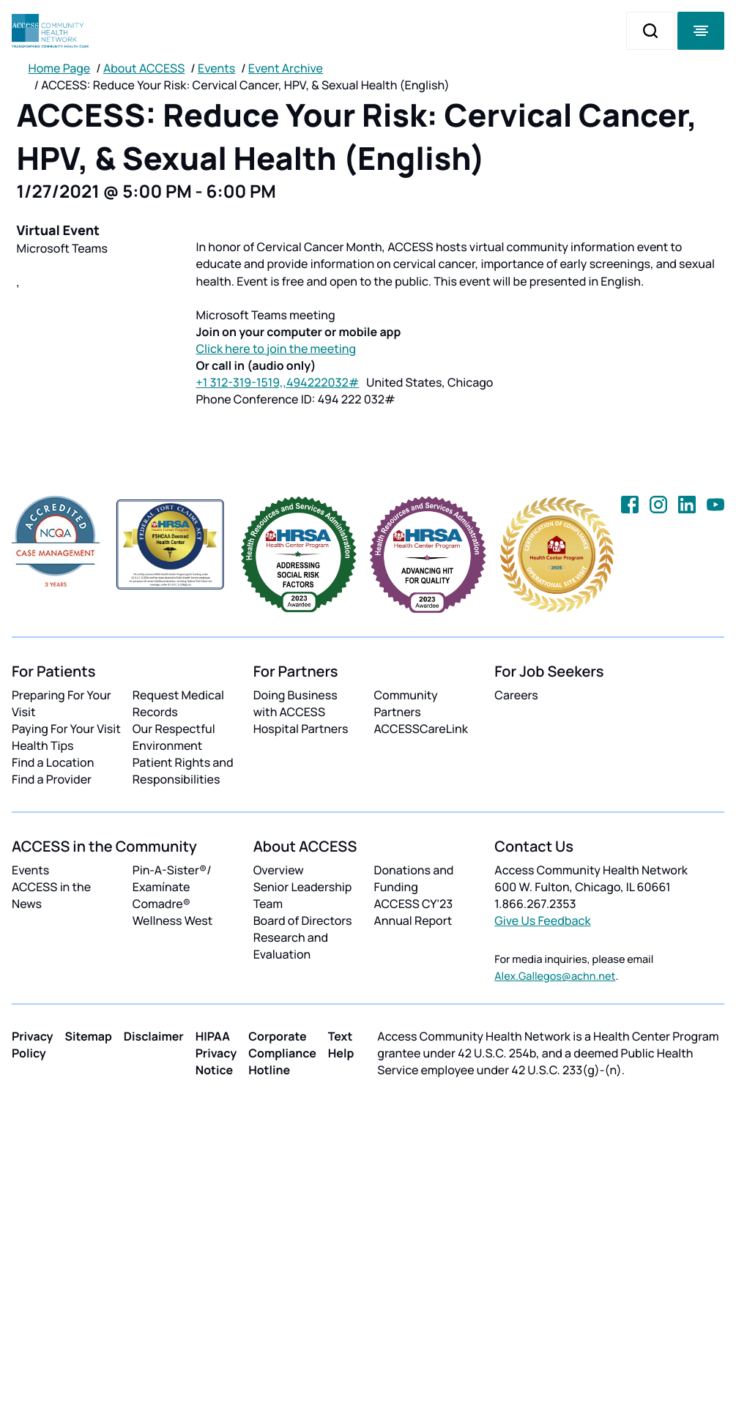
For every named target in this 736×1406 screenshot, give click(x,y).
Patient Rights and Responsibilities (183, 770)
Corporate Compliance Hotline (282, 1053)
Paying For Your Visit (66, 729)
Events (216, 68)
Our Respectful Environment (174, 737)
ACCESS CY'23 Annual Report (413, 912)
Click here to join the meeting (276, 349)
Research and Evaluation (290, 945)
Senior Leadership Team (302, 895)
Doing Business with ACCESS (295, 703)
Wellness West (173, 920)
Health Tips (42, 745)
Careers (516, 695)
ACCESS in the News (51, 895)
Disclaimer (154, 1036)
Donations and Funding (413, 878)
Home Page (60, 68)
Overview (278, 870)
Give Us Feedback (542, 920)
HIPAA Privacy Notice (216, 1053)
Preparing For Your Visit (61, 703)
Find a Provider (52, 779)
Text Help (341, 1044)
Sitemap (88, 1036)
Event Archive (285, 68)
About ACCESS (144, 68)
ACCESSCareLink (420, 729)
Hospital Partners (301, 729)
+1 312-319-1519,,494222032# (278, 382)
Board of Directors (302, 920)
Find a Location (53, 762)
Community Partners (405, 703)
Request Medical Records (178, 703)
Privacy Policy (32, 1044)
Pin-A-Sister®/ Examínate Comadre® (172, 887)
